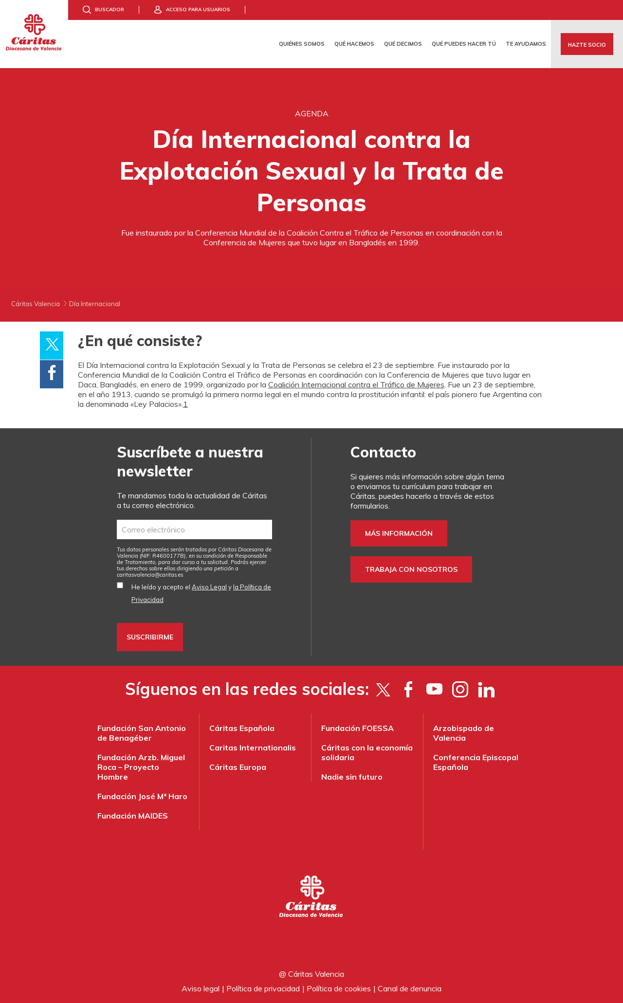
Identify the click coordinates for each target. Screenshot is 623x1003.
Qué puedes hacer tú (464, 43)
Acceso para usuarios (198, 9)
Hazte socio (587, 44)
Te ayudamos (526, 43)
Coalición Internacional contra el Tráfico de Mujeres (356, 384)
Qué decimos (403, 43)
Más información (399, 533)
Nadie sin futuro (352, 777)
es (150, 574)
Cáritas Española (242, 728)
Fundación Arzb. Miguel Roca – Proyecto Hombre (141, 767)
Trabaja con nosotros (411, 569)
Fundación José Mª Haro (142, 796)
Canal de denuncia (409, 988)
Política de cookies (339, 988)
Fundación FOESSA (357, 728)
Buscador (109, 9)
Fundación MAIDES (132, 816)
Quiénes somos (302, 43)
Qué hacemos (354, 43)
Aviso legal (201, 988)
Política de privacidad (263, 988)
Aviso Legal (209, 587)
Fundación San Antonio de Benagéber (141, 733)
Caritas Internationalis (252, 747)
